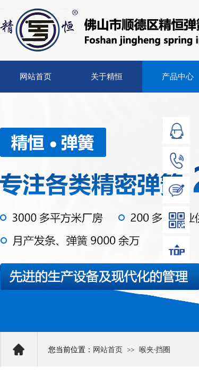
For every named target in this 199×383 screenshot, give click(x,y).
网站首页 (35, 76)
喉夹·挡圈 (155, 350)
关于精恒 (107, 76)
